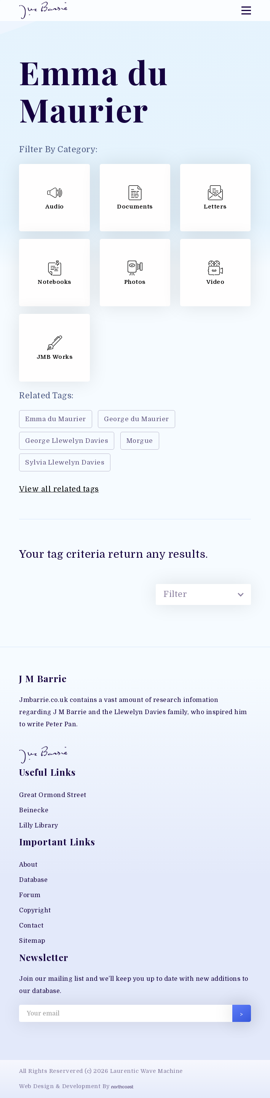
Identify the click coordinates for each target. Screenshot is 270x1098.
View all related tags (59, 489)
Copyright (35, 910)
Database (33, 880)
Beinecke (33, 810)
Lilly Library (38, 825)
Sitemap (32, 940)
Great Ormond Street (52, 795)
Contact (31, 925)
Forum (30, 895)
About (28, 864)
